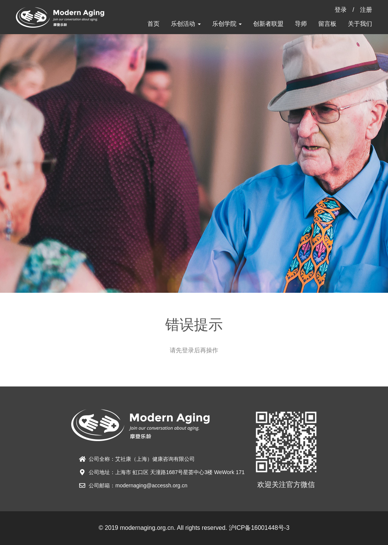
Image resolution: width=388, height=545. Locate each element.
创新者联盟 (268, 23)
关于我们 (360, 23)
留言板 (327, 23)
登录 (341, 9)
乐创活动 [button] (185, 23)
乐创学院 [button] (227, 23)
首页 (153, 23)
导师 (301, 23)
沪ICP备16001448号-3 (259, 528)
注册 (366, 9)
